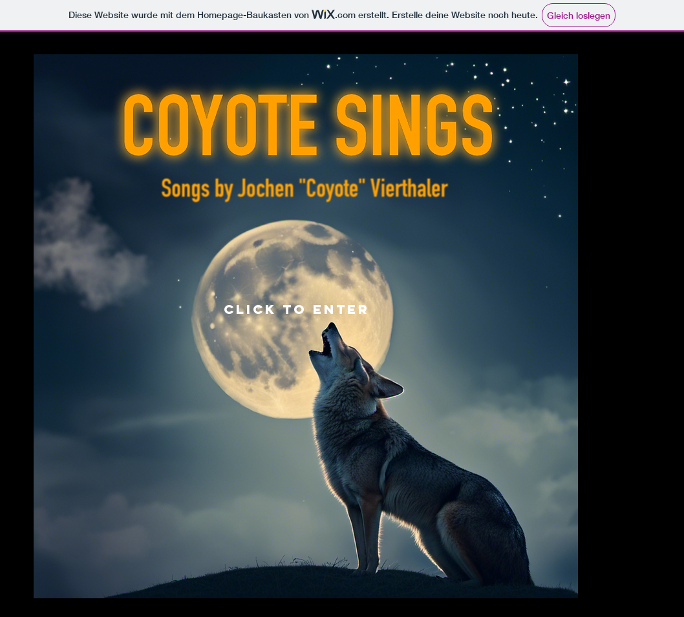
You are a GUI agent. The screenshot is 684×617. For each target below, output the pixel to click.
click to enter (297, 309)
